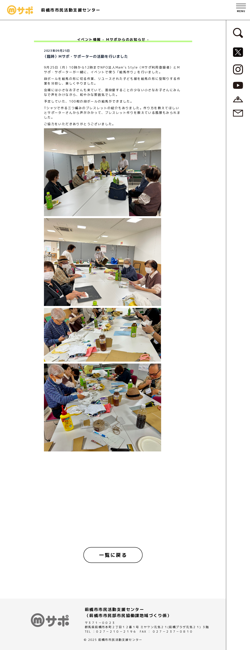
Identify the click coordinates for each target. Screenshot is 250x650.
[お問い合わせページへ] (238, 113)
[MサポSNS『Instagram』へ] (238, 69)
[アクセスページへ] (238, 99)
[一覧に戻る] (113, 555)
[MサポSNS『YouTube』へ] (238, 85)
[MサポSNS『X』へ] (238, 52)
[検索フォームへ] (238, 32)
